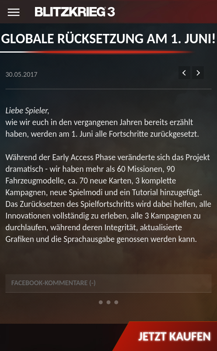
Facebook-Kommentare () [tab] (53, 283)
